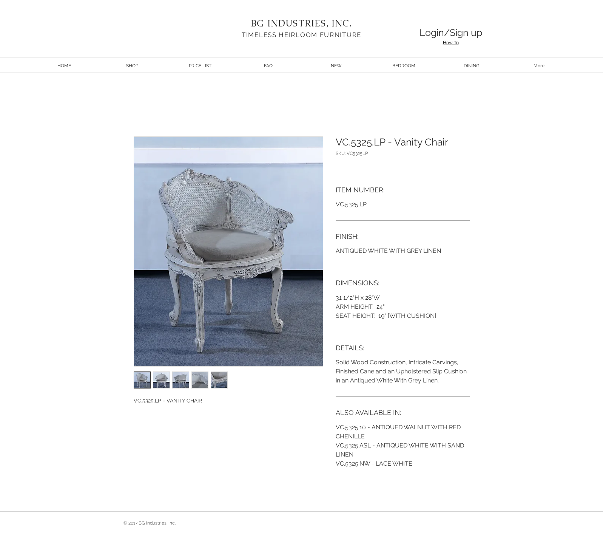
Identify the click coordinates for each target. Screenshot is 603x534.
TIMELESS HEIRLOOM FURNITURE (301, 35)
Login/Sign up (450, 32)
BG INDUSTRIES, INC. (301, 23)
